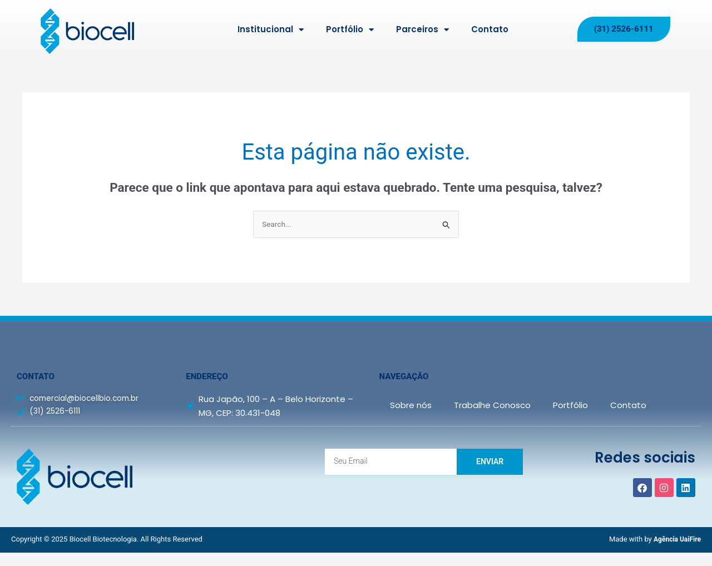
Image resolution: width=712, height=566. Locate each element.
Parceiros (422, 29)
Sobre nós (411, 406)
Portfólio (350, 29)
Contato (489, 29)
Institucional (271, 29)
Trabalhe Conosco (492, 406)
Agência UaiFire (675, 540)
